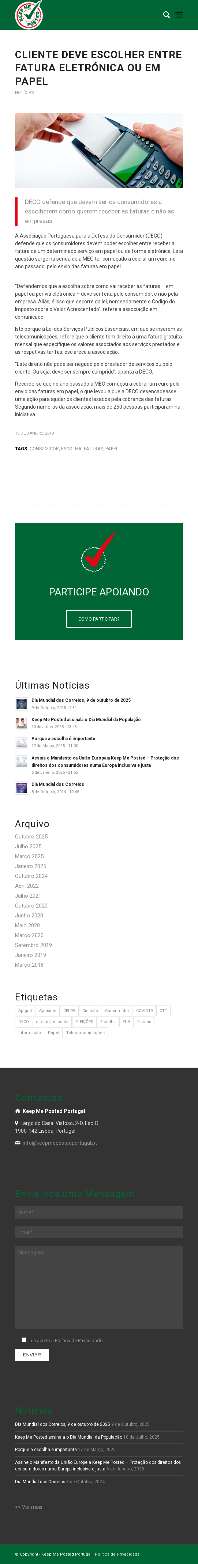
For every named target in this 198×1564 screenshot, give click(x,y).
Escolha (71, 448)
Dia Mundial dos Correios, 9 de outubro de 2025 (81, 700)
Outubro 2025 (31, 836)
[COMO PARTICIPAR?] (99, 619)
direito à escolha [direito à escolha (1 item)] (52, 1021)
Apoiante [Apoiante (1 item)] (47, 1010)
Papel (112, 448)
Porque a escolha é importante (63, 738)
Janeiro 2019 (30, 955)
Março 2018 (29, 965)
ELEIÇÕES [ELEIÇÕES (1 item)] (84, 1021)
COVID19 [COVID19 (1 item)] (144, 1010)
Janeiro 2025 (30, 866)
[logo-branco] (82, 15)
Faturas (93, 448)
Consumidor (44, 448)
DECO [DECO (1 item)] (23, 1021)
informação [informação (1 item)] (29, 1032)
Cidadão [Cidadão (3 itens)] (90, 1010)
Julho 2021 (28, 896)
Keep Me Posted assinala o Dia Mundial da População (86, 719)
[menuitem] (163, 15)
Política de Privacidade (117, 1554)
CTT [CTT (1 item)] (163, 1010)
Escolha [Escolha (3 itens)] (108, 1021)
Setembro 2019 (33, 945)
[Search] (163, 15)
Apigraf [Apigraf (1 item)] (25, 1010)
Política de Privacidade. (79, 1340)
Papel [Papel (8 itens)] (53, 1032)
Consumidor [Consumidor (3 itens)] (117, 1010)
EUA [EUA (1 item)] (126, 1021)
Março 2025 (29, 856)
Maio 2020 (27, 925)
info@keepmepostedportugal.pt (60, 1143)
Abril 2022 (27, 886)
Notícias (24, 92)
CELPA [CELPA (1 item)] (69, 1010)
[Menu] (179, 15)
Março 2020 (29, 935)
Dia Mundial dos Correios (57, 784)
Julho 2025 (28, 846)
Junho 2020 (29, 915)
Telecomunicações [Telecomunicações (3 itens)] (85, 1032)
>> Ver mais (28, 1507)
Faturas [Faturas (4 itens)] (144, 1021)
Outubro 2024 (31, 876)
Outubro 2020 (31, 905)
